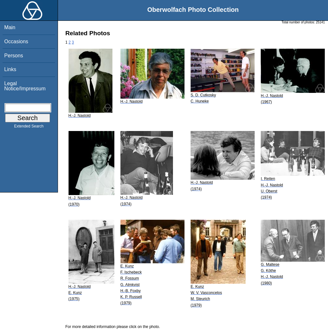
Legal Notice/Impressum (24, 86)
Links (10, 69)
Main (9, 27)
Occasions (16, 41)
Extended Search (29, 127)
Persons (13, 55)
